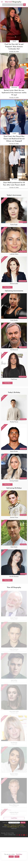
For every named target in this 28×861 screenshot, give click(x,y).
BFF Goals (14, 179)
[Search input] (13, 4)
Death (14, 41)
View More (7, 287)
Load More (14, 818)
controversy (14, 87)
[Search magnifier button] (24, 4)
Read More (19, 854)
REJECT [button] (16, 856)
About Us (6, 825)
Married (13, 2)
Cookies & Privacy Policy (17, 825)
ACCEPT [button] (11, 856)
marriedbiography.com (13, 826)
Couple (14, 133)
